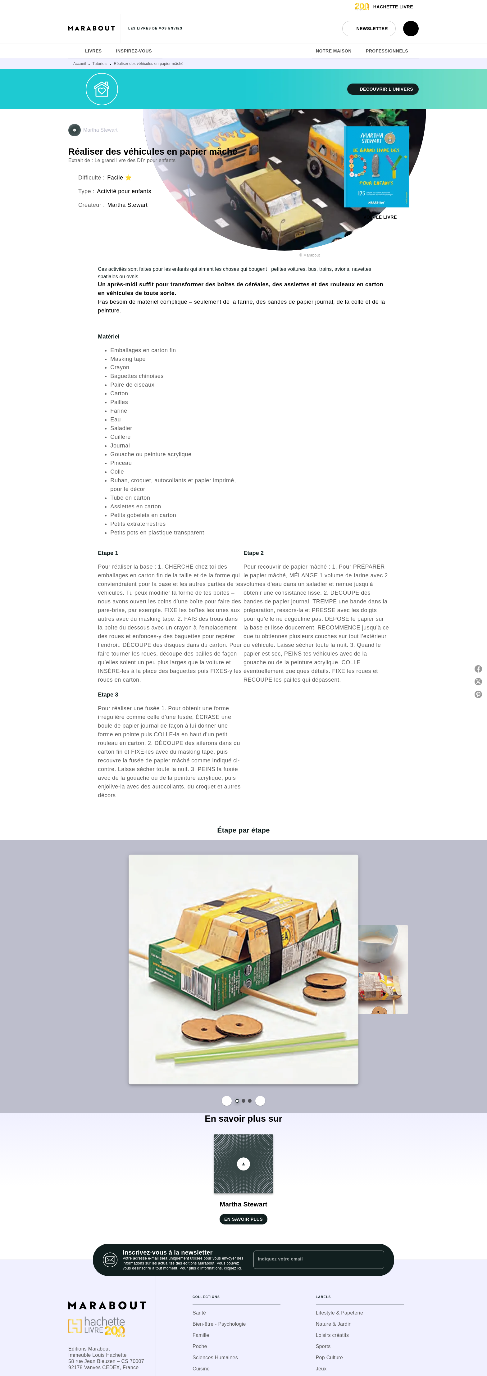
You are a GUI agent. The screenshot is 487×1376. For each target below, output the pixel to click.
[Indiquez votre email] (311, 1260)
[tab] (74, 50)
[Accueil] (94, 28)
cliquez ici (232, 1268)
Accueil (79, 63)
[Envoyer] (376, 1259)
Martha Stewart (100, 130)
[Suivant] (260, 1101)
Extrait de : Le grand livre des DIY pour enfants (121, 160)
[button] (369, 28)
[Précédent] (227, 1101)
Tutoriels (100, 63)
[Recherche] (411, 28)
